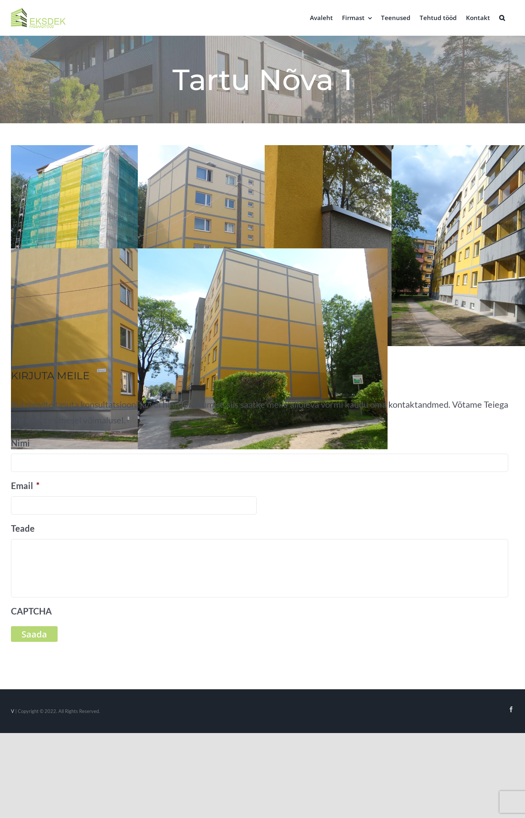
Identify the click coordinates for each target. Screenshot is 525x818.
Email (25, 485)
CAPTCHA (31, 611)
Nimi (20, 443)
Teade (23, 528)
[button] (502, 17)
